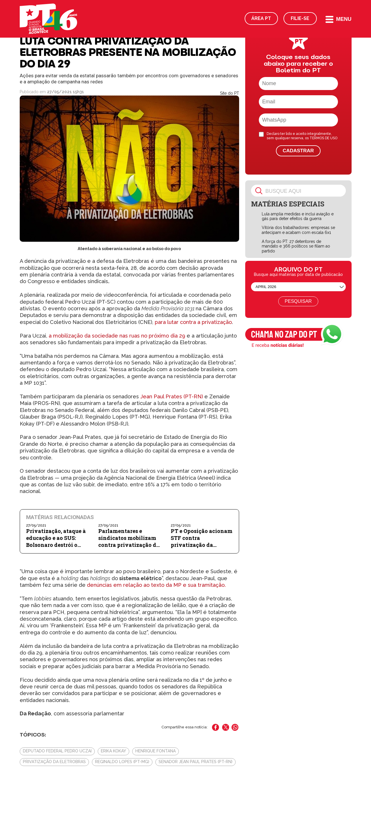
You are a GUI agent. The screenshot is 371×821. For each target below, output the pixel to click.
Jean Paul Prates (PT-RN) (171, 396)
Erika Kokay (113, 751)
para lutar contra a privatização (193, 322)
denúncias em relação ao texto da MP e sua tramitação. (156, 585)
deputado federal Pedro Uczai (57, 751)
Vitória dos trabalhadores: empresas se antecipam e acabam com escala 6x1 (298, 230)
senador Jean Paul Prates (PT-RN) (195, 761)
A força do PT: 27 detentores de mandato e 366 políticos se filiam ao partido (296, 246)
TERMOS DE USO (323, 138)
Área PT (261, 18)
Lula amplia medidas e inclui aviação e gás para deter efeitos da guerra (298, 216)
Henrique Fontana (155, 751)
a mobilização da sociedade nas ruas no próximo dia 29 (117, 336)
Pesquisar (298, 301)
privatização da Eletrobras (54, 761)
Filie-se (300, 18)
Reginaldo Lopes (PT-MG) (122, 761)
